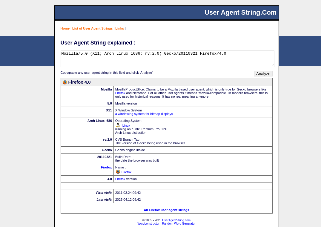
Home (65, 28)
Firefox (120, 93)
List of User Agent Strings (92, 28)
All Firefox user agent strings (166, 210)
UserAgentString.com (176, 220)
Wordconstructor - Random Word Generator (166, 223)
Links (119, 28)
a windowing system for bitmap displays (144, 114)
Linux (126, 125)
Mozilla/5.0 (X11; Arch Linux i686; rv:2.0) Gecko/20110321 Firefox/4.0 (167, 58)
